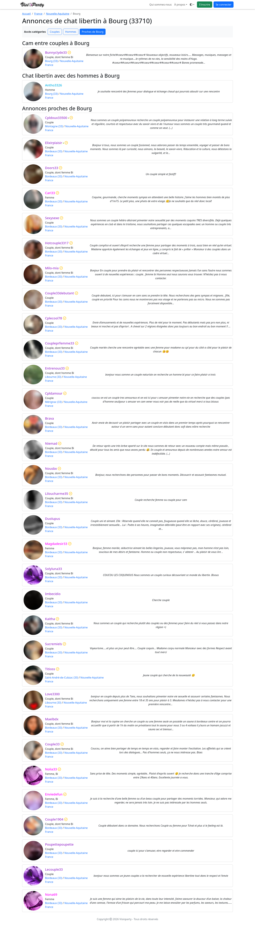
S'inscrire (204, 4)
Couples (55, 32)
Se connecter (223, 4)
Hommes (70, 32)
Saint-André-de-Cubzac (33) (61, 677)
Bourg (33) (51, 61)
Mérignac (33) (53, 402)
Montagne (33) (54, 126)
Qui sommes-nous (160, 4)
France (38, 13)
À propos (179, 4)
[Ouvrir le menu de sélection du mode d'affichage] (192, 4)
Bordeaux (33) (53, 151)
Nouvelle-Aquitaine (57, 13)
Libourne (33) (53, 377)
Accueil (26, 13)
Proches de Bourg (92, 32)
